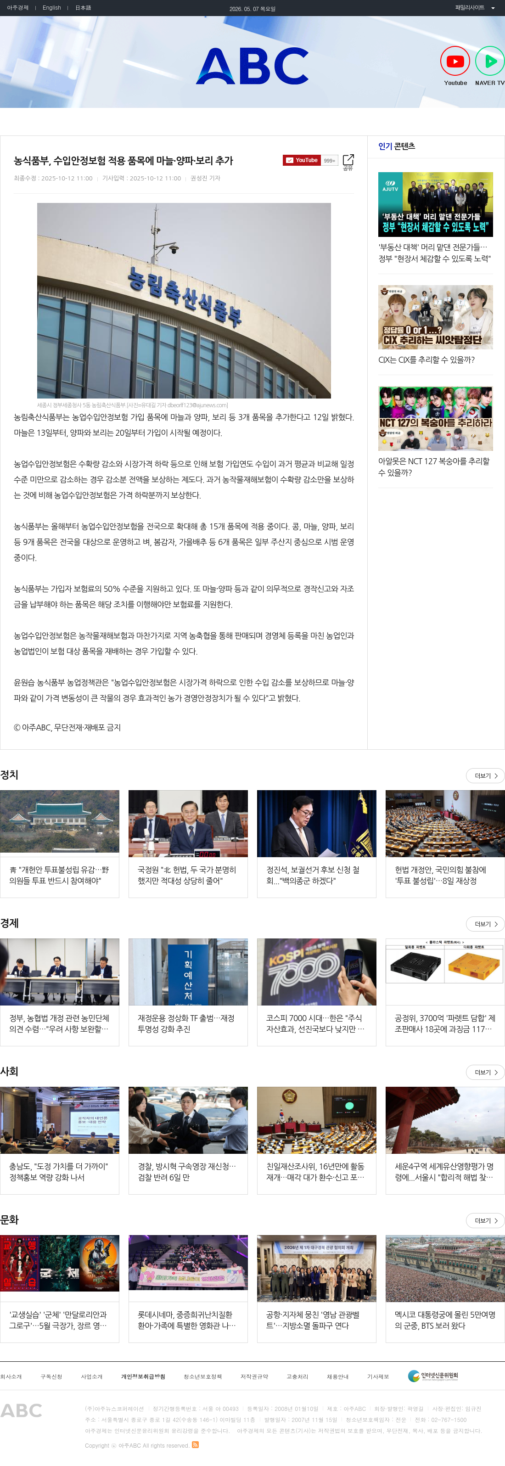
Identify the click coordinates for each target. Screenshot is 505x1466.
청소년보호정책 (203, 1376)
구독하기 (310, 160)
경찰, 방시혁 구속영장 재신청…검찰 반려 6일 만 (187, 1172)
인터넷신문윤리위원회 (433, 1376)
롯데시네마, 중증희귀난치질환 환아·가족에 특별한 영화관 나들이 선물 (187, 1321)
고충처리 (297, 1376)
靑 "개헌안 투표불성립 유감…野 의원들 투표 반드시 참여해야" (59, 875)
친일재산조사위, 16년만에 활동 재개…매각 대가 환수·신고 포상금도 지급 (315, 1173)
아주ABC (252, 65)
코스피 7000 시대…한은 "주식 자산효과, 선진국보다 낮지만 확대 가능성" (315, 1024)
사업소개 (92, 1376)
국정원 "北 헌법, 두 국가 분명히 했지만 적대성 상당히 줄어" (187, 875)
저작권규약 (254, 1376)
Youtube (455, 66)
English (52, 7)
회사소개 (11, 1376)
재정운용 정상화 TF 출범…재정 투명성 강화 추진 (186, 1023)
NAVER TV (490, 66)
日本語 (83, 7)
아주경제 (18, 7)
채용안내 (338, 1376)
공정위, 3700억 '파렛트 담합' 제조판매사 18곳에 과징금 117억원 (445, 1024)
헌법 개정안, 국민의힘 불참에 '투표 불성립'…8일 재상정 (440, 875)
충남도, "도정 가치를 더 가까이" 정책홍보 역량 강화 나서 (58, 1172)
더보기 (485, 775)
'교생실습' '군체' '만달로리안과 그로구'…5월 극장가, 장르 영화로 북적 (58, 1321)
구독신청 (51, 1376)
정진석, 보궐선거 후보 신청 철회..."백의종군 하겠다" (312, 875)
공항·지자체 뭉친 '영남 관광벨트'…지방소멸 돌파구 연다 (312, 1320)
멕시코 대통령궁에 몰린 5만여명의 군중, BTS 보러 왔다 (445, 1320)
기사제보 (378, 1376)
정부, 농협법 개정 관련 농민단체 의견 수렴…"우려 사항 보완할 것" (59, 1024)
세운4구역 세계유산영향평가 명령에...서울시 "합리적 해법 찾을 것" (444, 1173)
